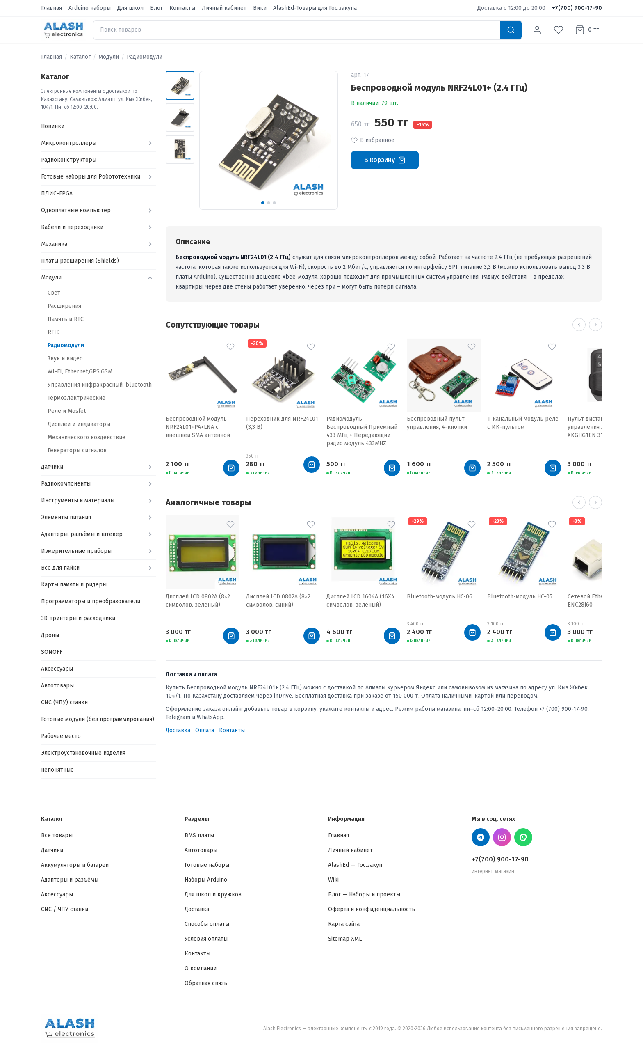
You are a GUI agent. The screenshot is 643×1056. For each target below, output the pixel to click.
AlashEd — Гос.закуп (355, 864)
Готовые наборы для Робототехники (90, 176)
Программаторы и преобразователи (90, 601)
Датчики (52, 466)
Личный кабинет (224, 8)
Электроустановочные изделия (83, 752)
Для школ (130, 8)
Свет (54, 292)
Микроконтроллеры (68, 143)
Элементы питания (66, 517)
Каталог (80, 56)
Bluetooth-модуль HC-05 (519, 596)
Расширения (64, 305)
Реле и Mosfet (67, 411)
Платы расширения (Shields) (80, 260)
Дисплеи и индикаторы (79, 424)
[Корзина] (587, 30)
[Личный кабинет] (537, 30)
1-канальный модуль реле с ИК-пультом (523, 423)
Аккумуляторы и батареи (75, 864)
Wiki (333, 879)
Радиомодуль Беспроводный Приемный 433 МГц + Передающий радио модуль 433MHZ (361, 431)
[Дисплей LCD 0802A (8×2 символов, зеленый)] (202, 554)
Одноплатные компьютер (76, 210)
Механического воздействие (86, 437)
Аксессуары (57, 668)
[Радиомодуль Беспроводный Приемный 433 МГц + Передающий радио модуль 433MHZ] (363, 376)
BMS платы (199, 835)
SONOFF (51, 651)
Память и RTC (66, 319)
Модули (108, 56)
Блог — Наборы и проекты (364, 894)
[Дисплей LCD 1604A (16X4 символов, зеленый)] (363, 554)
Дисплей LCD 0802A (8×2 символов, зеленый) (198, 600)
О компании (201, 968)
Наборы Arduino (206, 879)
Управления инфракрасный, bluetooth (100, 384)
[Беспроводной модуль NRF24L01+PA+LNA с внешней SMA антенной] (202, 376)
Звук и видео (65, 358)
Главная (51, 8)
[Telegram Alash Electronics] (481, 837)
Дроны (50, 635)
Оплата (204, 730)
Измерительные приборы (76, 550)
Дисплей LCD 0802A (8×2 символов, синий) (278, 600)
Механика (54, 244)
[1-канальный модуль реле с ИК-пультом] (524, 376)
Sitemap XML (345, 938)
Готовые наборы (207, 864)
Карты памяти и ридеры (74, 584)
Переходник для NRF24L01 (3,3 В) (282, 423)
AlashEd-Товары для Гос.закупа (315, 8)
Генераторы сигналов (77, 450)
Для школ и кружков (213, 894)
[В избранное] (230, 347)
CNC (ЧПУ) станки (64, 702)
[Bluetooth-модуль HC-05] (524, 554)
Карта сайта (344, 924)
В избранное (372, 140)
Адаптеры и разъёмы (69, 879)
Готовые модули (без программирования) (97, 719)
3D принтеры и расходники (78, 618)
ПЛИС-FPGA (57, 193)
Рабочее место (61, 736)
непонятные (57, 769)
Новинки (52, 126)
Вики (260, 8)
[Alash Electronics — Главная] (63, 30)
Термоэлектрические (76, 397)
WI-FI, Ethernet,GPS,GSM (80, 371)
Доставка (178, 730)
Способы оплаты (207, 924)
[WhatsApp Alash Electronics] (523, 837)
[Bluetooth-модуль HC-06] (444, 554)
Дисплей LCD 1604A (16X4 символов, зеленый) (360, 600)
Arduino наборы (89, 8)
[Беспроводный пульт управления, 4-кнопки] (444, 376)
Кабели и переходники (72, 227)
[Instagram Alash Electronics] (502, 837)
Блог (156, 8)
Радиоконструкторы (68, 159)
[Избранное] (558, 30)
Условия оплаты (206, 938)
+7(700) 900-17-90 (577, 8)
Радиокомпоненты (66, 483)
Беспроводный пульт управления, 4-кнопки (437, 423)
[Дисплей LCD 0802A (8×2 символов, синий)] (283, 554)
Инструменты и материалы (77, 500)
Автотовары (57, 685)
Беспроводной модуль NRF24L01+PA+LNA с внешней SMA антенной (198, 427)
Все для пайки (60, 567)
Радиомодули (144, 56)
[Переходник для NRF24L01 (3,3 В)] (283, 376)
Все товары (57, 835)
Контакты (182, 8)
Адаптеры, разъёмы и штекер (82, 534)
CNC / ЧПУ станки (64, 909)
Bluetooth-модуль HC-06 (439, 596)
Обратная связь (206, 983)
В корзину (385, 160)
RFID (54, 332)
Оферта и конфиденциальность (371, 909)
